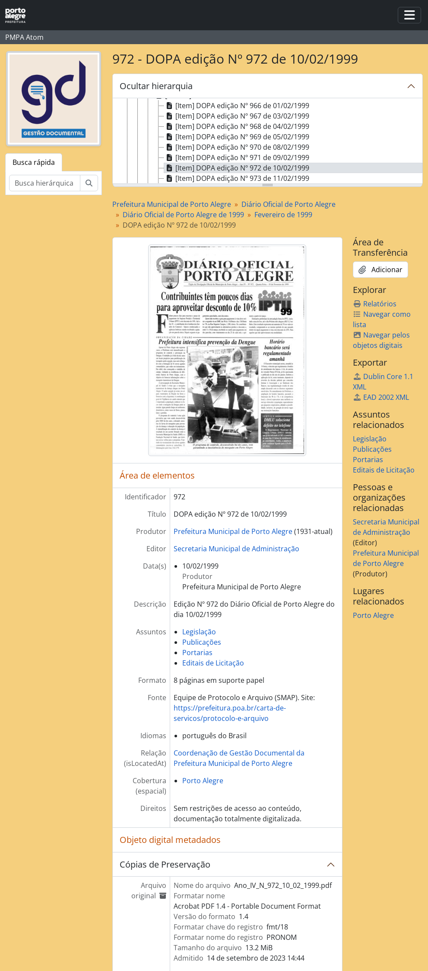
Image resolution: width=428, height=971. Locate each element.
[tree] (267, 141)
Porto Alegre (202, 780)
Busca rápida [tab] (34, 162)
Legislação (199, 632)
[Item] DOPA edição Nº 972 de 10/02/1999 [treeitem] (236, 168)
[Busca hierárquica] (44, 183)
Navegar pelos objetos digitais (381, 340)
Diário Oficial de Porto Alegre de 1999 (183, 214)
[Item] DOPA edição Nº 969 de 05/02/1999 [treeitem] (236, 137)
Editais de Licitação (213, 663)
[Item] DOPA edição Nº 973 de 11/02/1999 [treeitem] (236, 178)
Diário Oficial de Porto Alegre (288, 204)
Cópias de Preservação (165, 864)
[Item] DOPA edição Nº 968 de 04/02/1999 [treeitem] (236, 126)
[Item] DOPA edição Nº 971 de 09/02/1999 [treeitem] (236, 157)
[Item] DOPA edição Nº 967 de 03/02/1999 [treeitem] (236, 116)
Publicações (201, 642)
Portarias (197, 652)
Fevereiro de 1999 (283, 214)
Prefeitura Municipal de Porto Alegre (171, 204)
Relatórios (374, 304)
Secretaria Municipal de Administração (236, 548)
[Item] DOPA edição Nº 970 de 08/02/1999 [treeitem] (236, 147)
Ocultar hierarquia (156, 86)
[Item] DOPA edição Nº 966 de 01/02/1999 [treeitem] (236, 105)
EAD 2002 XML (381, 397)
